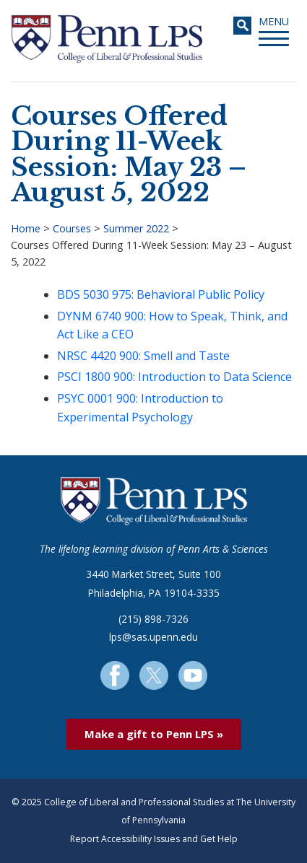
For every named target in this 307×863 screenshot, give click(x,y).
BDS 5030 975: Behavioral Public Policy (160, 294)
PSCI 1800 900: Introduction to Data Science (174, 377)
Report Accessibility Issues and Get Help (154, 839)
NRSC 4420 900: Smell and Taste (143, 356)
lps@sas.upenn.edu (153, 637)
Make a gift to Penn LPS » (154, 734)
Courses (72, 228)
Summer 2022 (136, 228)
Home (25, 228)
